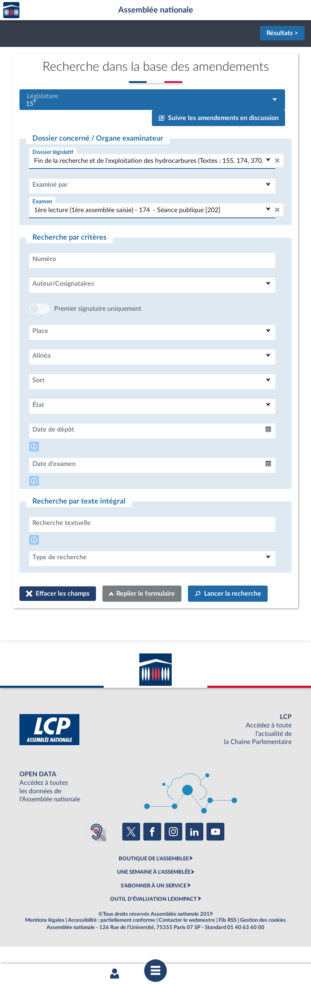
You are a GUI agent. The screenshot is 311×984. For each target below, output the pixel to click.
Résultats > (282, 33)
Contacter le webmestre (187, 944)
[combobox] (152, 99)
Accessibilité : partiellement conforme (111, 944)
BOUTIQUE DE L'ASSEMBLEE (154, 883)
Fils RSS (227, 944)
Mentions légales (44, 944)
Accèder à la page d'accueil (11, 10)
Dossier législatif (52, 152)
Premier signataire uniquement (97, 333)
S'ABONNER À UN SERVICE (153, 910)
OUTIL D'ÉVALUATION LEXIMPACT (153, 923)
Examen (42, 201)
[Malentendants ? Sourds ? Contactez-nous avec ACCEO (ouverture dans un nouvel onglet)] (96, 856)
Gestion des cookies (263, 944)
